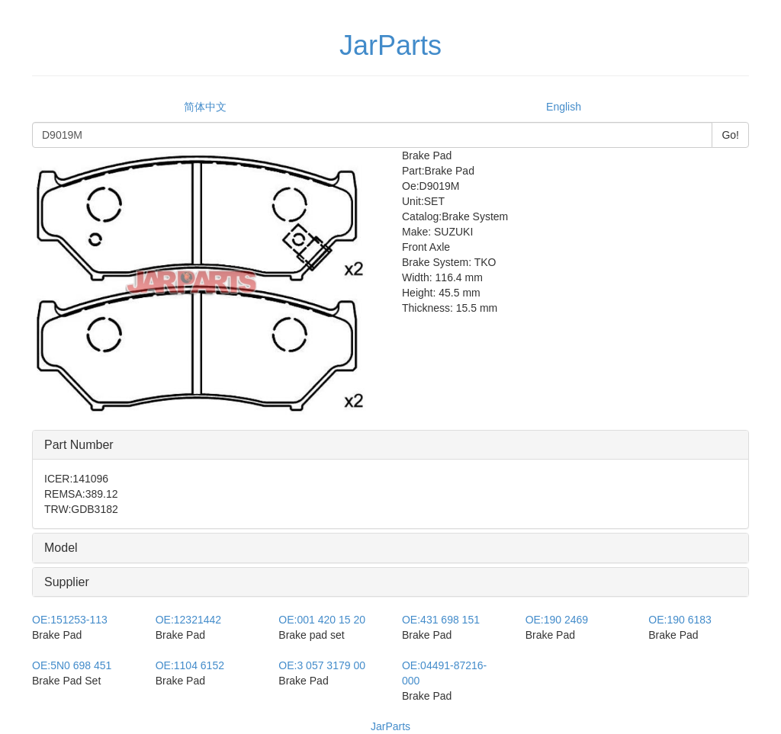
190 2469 (557, 620)
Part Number (79, 444)
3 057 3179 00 (321, 665)
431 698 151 (441, 620)
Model (61, 547)
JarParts (390, 726)
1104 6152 (190, 665)
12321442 (188, 620)
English (563, 107)
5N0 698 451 (71, 665)
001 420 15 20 (321, 620)
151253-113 (70, 620)
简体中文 (205, 107)
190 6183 (680, 620)
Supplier (66, 581)
